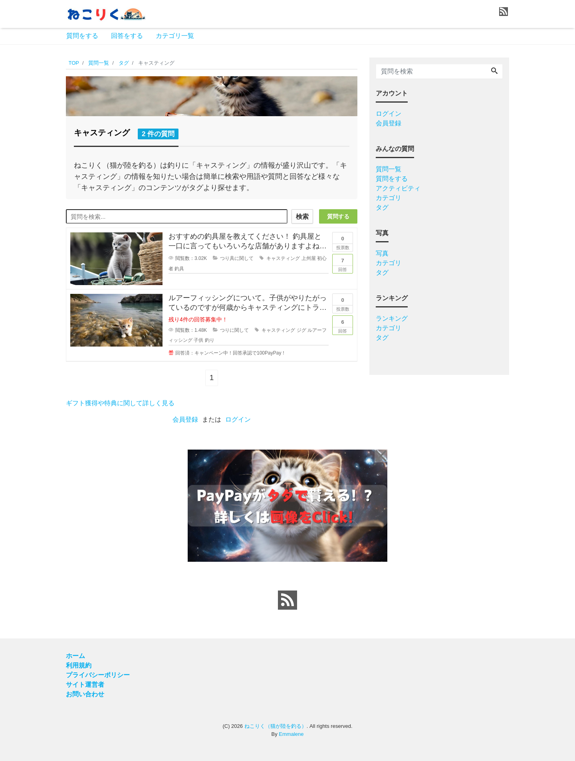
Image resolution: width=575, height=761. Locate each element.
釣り (209, 340)
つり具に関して (237, 258)
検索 (302, 216)
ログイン (238, 419)
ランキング (392, 318)
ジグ (301, 330)
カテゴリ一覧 (175, 35)
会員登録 (185, 419)
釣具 (179, 269)
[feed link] (287, 600)
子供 (198, 340)
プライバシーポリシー (98, 675)
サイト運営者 (85, 684)
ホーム (75, 655)
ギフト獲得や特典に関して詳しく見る (120, 403)
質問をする (82, 35)
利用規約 (78, 665)
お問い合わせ (85, 694)
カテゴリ (388, 197)
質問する (338, 216)
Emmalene (291, 734)
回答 (343, 263)
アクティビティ (398, 188)
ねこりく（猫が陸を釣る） (275, 726)
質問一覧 (388, 169)
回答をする (127, 35)
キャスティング (283, 258)
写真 (382, 253)
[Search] (494, 71)
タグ (382, 207)
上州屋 (308, 258)
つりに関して (234, 330)
